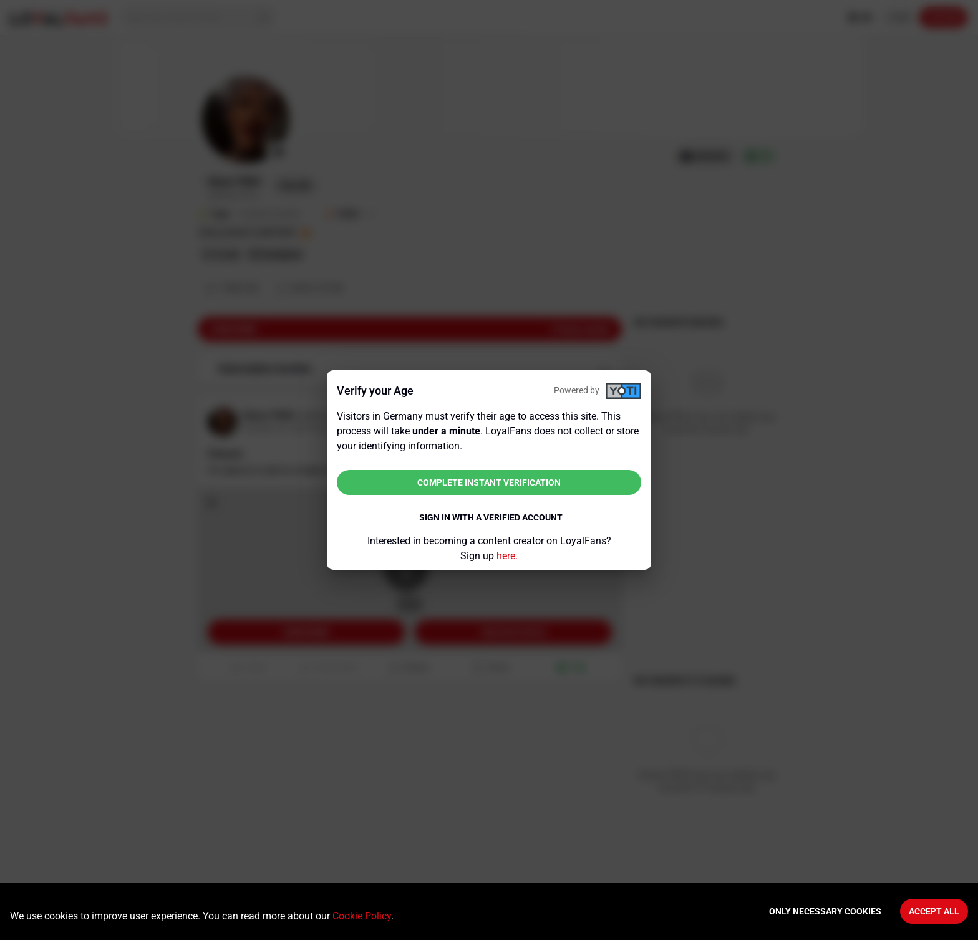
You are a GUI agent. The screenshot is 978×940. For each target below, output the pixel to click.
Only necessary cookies (825, 911)
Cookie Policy (361, 916)
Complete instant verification (489, 482)
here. (507, 556)
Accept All (934, 911)
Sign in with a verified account (491, 517)
